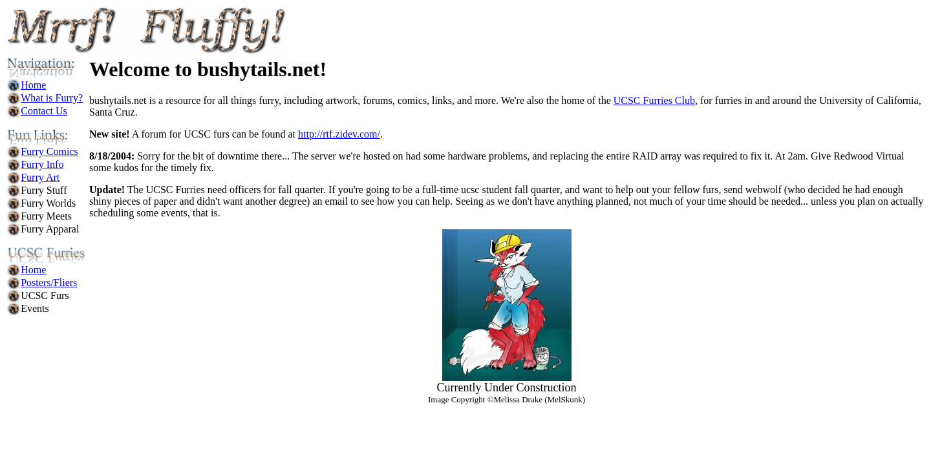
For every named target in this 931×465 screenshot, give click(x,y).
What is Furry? (52, 97)
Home (33, 84)
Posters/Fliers (49, 282)
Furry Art (40, 177)
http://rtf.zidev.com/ (339, 134)
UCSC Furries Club (654, 100)
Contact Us (44, 110)
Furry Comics (49, 151)
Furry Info (42, 164)
